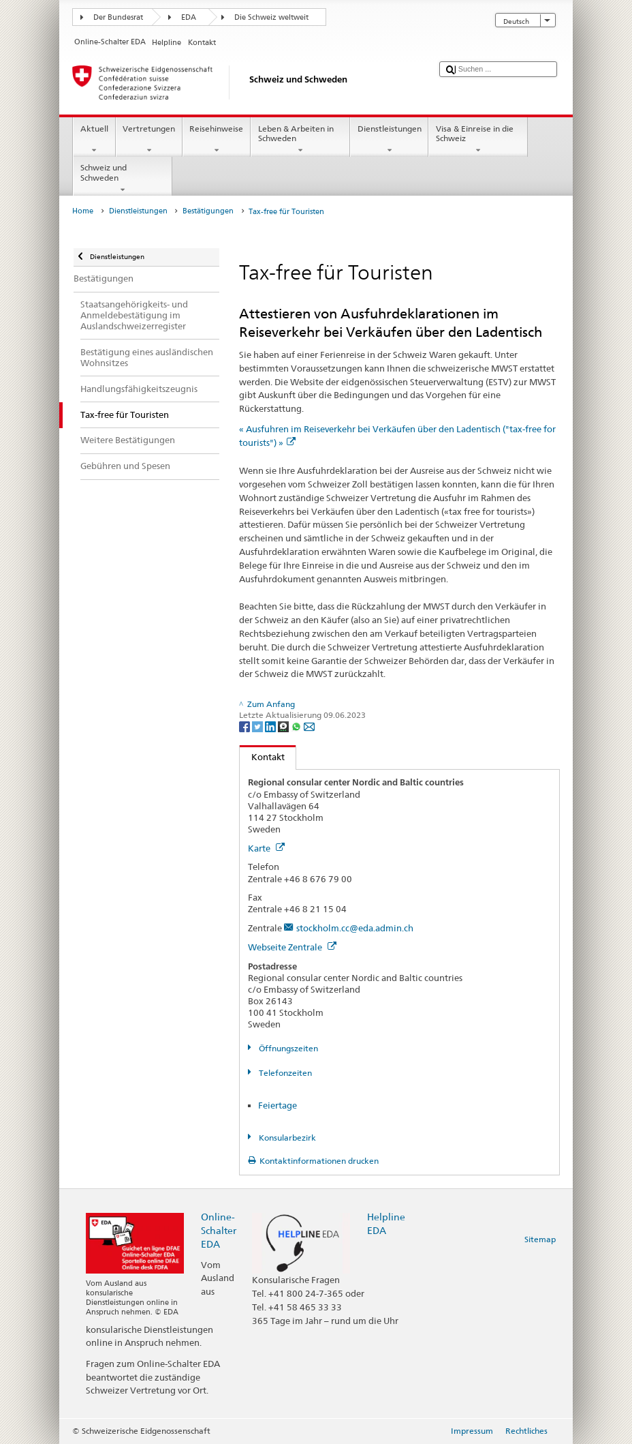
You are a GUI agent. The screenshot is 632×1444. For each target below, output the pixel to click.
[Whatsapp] (297, 726)
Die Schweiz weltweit (271, 17)
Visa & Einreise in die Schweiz (478, 139)
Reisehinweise (216, 139)
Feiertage (277, 1105)
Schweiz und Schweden (123, 178)
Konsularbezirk (286, 1137)
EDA (188, 17)
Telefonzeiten (284, 1073)
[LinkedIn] (271, 726)
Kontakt (262, 756)
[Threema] (284, 726)
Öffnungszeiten (287, 1048)
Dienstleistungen (389, 139)
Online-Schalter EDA (218, 1230)
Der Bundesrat (118, 17)
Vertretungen (149, 139)
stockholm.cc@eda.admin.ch (354, 927)
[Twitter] (258, 726)
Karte (266, 848)
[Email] (309, 726)
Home (82, 211)
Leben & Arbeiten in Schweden (300, 139)
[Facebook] (245, 726)
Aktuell (94, 139)
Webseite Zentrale (292, 947)
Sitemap (540, 1239)
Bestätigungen (208, 211)
